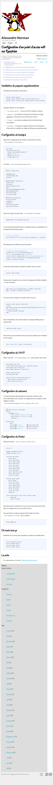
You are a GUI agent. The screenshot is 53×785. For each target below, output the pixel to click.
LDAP (8, 668)
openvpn (9, 694)
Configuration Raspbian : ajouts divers (16, 79)
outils (8, 705)
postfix (8, 715)
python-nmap (10, 579)
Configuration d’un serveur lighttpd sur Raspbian (19, 75)
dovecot (9, 657)
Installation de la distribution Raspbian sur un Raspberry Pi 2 (13, 63)
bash (7, 636)
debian (8, 646)
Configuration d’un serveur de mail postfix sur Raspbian (21, 70)
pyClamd (9, 584)
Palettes (9, 710)
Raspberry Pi (10, 615)
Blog (4, 43)
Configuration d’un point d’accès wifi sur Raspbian (23, 49)
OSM (8, 699)
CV (16, 43)
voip (7, 758)
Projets (10, 43)
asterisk (9, 631)
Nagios (8, 689)
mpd (7, 684)
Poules (8, 610)
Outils (8, 605)
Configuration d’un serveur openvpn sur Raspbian (19, 72)
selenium (9, 747)
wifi (7, 768)
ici (4, 282)
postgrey (9, 721)
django (8, 599)
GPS (7, 662)
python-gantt (10, 573)
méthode (9, 678)
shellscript (9, 752)
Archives (9, 621)
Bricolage (9, 641)
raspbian (9, 742)
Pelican (12, 774)
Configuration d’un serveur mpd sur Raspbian (18, 77)
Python (8, 731)
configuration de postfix (29, 560)
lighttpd (9, 673)
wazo (8, 763)
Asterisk (9, 594)
